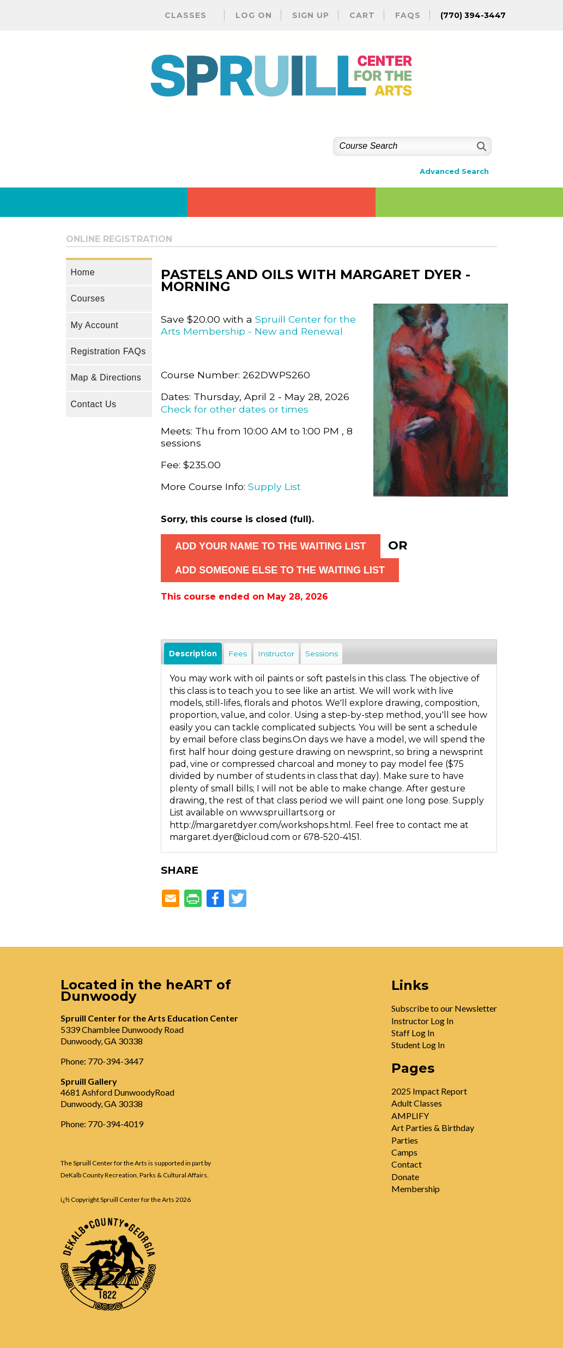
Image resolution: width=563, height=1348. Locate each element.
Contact (406, 1164)
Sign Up (310, 15)
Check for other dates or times (234, 409)
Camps (404, 1152)
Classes (186, 15)
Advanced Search (454, 171)
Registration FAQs (108, 351)
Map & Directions (105, 377)
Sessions (321, 653)
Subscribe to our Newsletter (444, 1008)
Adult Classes (416, 1103)
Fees (237, 653)
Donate (405, 1176)
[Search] (480, 146)
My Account (94, 325)
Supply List (274, 486)
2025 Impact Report (429, 1091)
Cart (362, 15)
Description (193, 653)
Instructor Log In (422, 1020)
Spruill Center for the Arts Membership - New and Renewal (258, 325)
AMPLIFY (410, 1115)
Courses (87, 298)
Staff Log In (412, 1032)
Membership (415, 1188)
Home (82, 272)
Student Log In (418, 1044)
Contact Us (93, 404)
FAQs (408, 15)
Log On (253, 15)
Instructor (276, 653)
